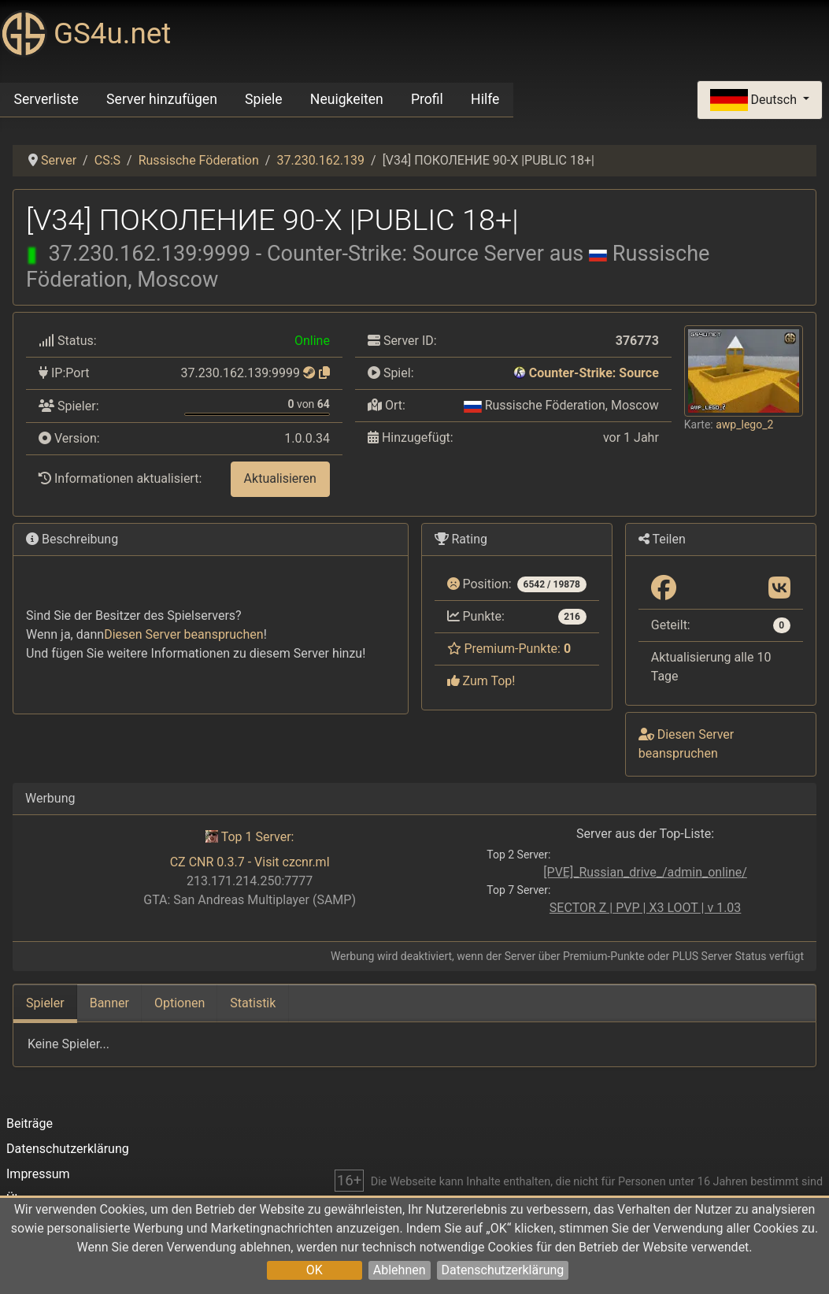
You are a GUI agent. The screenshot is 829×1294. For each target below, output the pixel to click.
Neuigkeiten (346, 99)
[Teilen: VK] (779, 589)
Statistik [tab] (253, 1003)
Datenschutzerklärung (503, 1269)
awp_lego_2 (744, 424)
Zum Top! (481, 680)
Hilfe (485, 99)
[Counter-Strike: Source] (519, 372)
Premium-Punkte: (509, 648)
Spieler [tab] (45, 1003)
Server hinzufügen (161, 99)
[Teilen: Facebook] (663, 589)
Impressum (38, 1173)
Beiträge (29, 1123)
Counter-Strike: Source (594, 372)
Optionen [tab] (179, 1003)
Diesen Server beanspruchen (184, 634)
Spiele (264, 99)
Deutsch (755, 100)
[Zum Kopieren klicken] (324, 372)
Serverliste (46, 99)
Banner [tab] (109, 1003)
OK (314, 1269)
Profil (427, 99)
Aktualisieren (280, 478)
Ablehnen (399, 1269)
